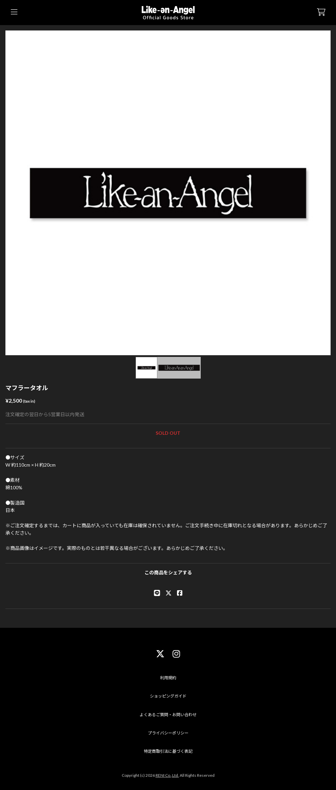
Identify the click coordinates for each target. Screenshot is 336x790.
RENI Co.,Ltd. (167, 775)
